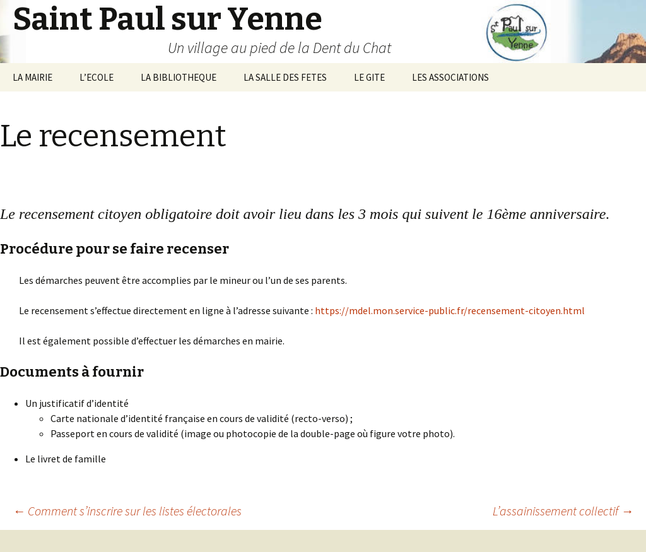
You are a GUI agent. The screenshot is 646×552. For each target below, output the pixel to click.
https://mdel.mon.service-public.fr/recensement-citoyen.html (450, 310)
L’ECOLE (96, 77)
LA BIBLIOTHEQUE (178, 77)
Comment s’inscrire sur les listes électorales (127, 511)
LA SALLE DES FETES (285, 77)
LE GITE (369, 77)
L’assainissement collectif (563, 511)
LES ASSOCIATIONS (450, 77)
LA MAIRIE (32, 77)
